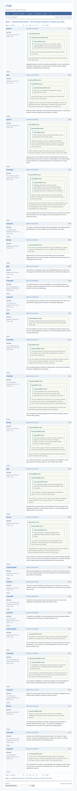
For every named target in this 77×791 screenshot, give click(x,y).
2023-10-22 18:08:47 (32, 749)
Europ (8, 240)
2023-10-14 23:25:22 (32, 266)
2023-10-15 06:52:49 (32, 297)
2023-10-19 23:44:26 (32, 629)
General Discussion (20, 22)
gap (7, 266)
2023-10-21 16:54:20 (32, 653)
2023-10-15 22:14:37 (32, 469)
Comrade (9, 170)
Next (47, 25)
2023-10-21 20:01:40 (32, 706)
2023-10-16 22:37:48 (32, 582)
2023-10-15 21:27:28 (32, 376)
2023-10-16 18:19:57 (32, 567)
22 (27, 25)
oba (7, 75)
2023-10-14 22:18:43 (32, 240)
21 (23, 25)
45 (43, 25)
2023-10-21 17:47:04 (32, 690)
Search (31, 13)
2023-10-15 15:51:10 (32, 339)
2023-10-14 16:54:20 (32, 169)
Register (38, 13)
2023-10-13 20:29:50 (32, 75)
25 (36, 25)
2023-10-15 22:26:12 (32, 517)
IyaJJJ (8, 119)
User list (15, 13)
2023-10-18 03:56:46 (32, 612)
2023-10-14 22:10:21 (32, 223)
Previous (12, 25)
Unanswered (68, 17)
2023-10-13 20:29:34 (32, 28)
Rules (22, 13)
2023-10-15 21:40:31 (32, 422)
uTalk (8, 5)
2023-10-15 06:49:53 (32, 280)
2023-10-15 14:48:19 (32, 313)
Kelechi (9, 582)
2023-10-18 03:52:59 (32, 596)
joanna (9, 28)
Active (61, 17)
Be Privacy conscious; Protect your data (47, 22)
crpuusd (9, 224)
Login (45, 13)
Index (7, 13)
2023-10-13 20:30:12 (32, 119)
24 (33, 25)
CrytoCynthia (11, 567)
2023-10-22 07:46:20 (32, 732)
